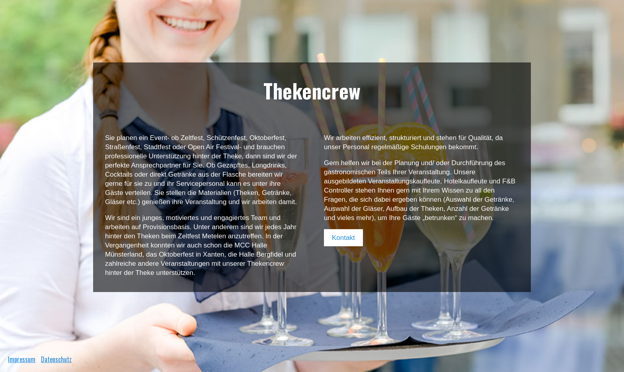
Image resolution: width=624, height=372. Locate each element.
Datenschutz (56, 359)
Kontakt (343, 238)
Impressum (21, 359)
